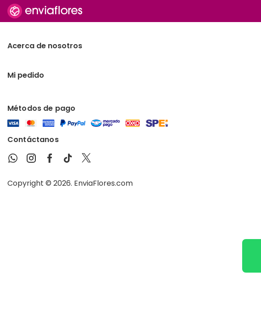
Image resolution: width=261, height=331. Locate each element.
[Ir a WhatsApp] (251, 256)
